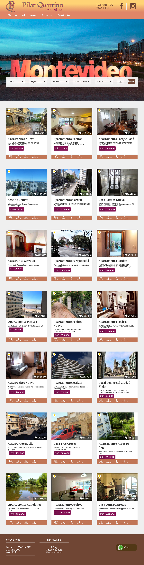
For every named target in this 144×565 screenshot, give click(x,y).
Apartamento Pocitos (68, 139)
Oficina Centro (18, 200)
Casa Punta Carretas (22, 260)
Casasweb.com (54, 549)
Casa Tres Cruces (65, 443)
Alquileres (29, 15)
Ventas (12, 15)
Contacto (64, 15)
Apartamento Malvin (68, 382)
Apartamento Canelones (24, 504)
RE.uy (54, 547)
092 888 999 (104, 5)
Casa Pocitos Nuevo (21, 139)
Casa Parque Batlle (20, 443)
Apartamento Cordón (68, 200)
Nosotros (47, 15)
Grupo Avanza (54, 552)
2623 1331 (102, 8)
